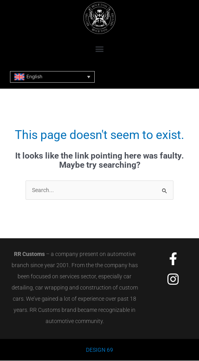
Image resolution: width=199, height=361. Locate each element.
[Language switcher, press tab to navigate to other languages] (52, 77)
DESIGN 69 (99, 350)
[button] (99, 48)
